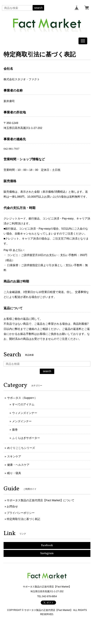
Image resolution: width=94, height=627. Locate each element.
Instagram (47, 553)
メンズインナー (22, 421)
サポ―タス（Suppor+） (22, 397)
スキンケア (14, 456)
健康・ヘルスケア (18, 464)
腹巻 (15, 429)
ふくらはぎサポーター (26, 438)
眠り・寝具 (14, 473)
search (38, 7)
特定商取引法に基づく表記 (23, 519)
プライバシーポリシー (21, 512)
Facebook (47, 545)
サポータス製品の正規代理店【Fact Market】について (40, 500)
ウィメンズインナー (24, 412)
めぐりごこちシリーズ (21, 447)
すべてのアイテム (23, 404)
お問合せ (12, 506)
